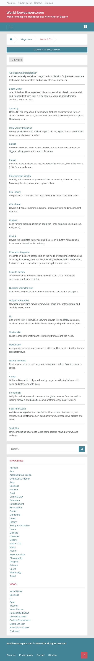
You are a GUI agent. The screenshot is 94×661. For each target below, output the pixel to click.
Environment (16, 507)
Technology (15, 572)
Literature (14, 536)
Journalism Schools (19, 627)
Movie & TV (15, 543)
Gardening (15, 514)
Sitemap (48, 3)
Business (14, 486)
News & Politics (17, 554)
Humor (13, 529)
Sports (13, 569)
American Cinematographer (23, 73)
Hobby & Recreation (20, 525)
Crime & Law (16, 496)
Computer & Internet (20, 478)
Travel (13, 576)
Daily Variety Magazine (20, 128)
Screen (12, 376)
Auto (12, 482)
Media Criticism (17, 624)
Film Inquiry (15, 192)
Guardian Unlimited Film (21, 288)
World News (16, 591)
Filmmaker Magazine (19, 252)
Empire (12, 144)
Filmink (12, 236)
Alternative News (18, 616)
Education (15, 500)
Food (12, 493)
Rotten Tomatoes (17, 360)
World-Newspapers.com (25, 12)
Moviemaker (15, 332)
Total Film (14, 428)
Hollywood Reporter (19, 300)
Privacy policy (25, 3)
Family (13, 511)
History (13, 522)
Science (14, 565)
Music (13, 547)
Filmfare (13, 220)
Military (13, 540)
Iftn (10, 316)
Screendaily (15, 392)
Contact (38, 3)
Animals (14, 468)
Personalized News (19, 613)
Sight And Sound (17, 408)
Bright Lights (15, 89)
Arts (12, 471)
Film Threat (15, 204)
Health (13, 518)
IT (11, 598)
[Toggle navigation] (11, 27)
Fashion (14, 489)
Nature (13, 551)
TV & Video (16, 60)
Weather (14, 605)
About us (11, 3)
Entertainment (17, 504)
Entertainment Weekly (20, 176)
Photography (16, 558)
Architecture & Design (20, 475)
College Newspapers (20, 620)
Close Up (13, 108)
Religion (14, 561)
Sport (12, 602)
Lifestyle (14, 532)
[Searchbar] (44, 449)
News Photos (16, 609)
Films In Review (17, 272)
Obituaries (15, 631)
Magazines (26, 39)
